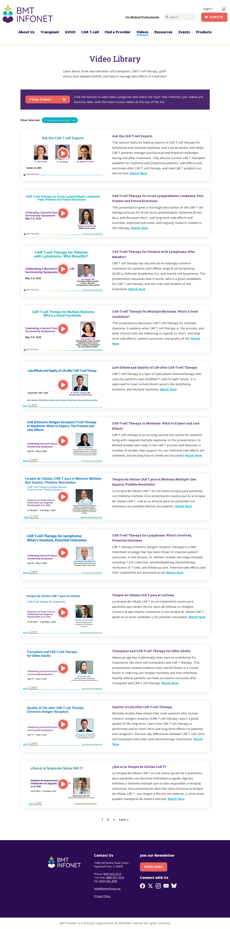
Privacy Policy (102, 896)
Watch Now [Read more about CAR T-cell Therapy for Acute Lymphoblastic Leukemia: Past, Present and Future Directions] (139, 228)
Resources (163, 32)
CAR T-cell (90, 32)
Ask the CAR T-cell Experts (132, 136)
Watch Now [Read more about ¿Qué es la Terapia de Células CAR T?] (176, 799)
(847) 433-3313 (112, 874)
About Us (26, 32)
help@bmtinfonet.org (107, 888)
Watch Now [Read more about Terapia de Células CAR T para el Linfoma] (196, 617)
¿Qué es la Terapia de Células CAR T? (139, 767)
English (207, 8)
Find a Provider (118, 32)
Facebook (142, 886)
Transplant (49, 32)
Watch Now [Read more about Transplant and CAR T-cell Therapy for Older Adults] (169, 683)
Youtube (166, 886)
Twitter (150, 886)
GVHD (70, 32)
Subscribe (153, 867)
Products (204, 32)
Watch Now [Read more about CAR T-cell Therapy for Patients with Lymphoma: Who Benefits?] (136, 289)
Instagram (158, 886)
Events (184, 32)
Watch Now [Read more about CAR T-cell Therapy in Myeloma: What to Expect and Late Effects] (193, 455)
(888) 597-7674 (115, 877)
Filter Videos (40, 99)
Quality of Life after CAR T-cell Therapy (142, 707)
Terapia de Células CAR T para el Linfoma (143, 595)
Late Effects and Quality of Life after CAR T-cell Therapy (154, 367)
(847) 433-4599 (108, 881)
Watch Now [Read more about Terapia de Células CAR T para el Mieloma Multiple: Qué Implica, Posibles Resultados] (183, 506)
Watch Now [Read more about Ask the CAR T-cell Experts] (138, 173)
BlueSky (174, 886)
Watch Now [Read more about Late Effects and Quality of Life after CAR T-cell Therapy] (168, 389)
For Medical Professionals (142, 17)
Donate (216, 17)
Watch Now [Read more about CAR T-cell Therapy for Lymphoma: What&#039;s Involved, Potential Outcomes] (174, 572)
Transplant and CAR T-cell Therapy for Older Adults (151, 651)
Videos (142, 32)
